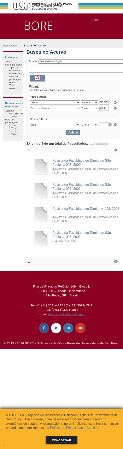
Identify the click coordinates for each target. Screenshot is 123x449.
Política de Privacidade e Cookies (74, 428)
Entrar (95, 20)
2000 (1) (13, 134)
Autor (12, 82)
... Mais (13, 116)
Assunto (13, 88)
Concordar (61, 440)
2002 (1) (13, 128)
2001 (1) (13, 131)
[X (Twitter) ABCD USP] (56, 328)
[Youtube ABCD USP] (80, 328)
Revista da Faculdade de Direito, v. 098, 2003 (85, 208)
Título (12, 85)
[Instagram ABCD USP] (68, 328)
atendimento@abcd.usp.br (67, 314)
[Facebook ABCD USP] (44, 328)
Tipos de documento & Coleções (15, 70)
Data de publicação (15, 78)
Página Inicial (10, 45)
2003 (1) (13, 125)
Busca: (33, 61)
